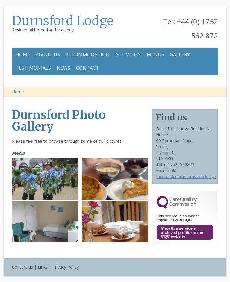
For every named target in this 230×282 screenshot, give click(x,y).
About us (48, 54)
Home (23, 54)
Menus (155, 54)
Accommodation (88, 54)
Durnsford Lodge (62, 20)
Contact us (22, 267)
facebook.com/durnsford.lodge (186, 176)
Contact (87, 68)
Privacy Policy (65, 267)
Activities (128, 54)
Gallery (180, 54)
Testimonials (33, 68)
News (63, 68)
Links (43, 267)
